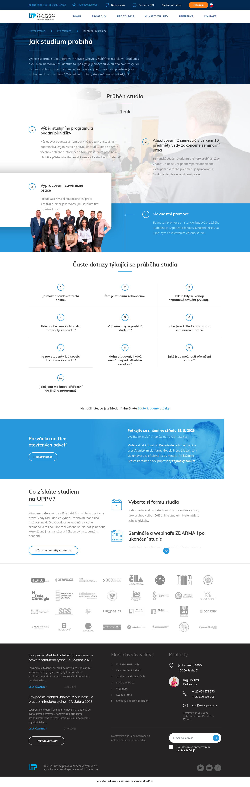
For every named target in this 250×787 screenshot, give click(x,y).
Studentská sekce (171, 5)
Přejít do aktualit (46, 741)
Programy (99, 16)
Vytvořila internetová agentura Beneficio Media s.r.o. (71, 769)
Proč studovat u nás (127, 664)
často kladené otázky (154, 408)
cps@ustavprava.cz (204, 705)
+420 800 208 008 (84, 4)
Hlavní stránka (37, 30)
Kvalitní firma (124, 694)
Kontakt (210, 16)
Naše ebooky (115, 5)
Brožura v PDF (143, 5)
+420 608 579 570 (203, 691)
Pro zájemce (125, 16)
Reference (186, 16)
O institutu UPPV (156, 16)
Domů (77, 16)
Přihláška (198, 4)
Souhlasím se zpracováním (193, 748)
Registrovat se (43, 456)
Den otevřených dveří (128, 670)
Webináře (122, 688)
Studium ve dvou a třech (130, 676)
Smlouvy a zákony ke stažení (132, 700)
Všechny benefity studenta (53, 550)
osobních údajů (186, 750)
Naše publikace (125, 682)
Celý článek (37, 686)
